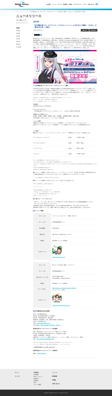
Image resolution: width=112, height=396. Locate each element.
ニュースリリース (24, 11)
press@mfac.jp (41, 353)
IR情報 (70, 4)
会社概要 (36, 374)
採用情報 (65, 4)
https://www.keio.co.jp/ (43, 323)
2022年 (18, 38)
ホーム (17, 372)
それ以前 (18, 47)
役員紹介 (36, 378)
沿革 (35, 382)
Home (17, 11)
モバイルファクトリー (22, 22)
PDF (85, 30)
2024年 (18, 33)
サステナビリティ (77, 4)
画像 (93, 30)
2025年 (18, 30)
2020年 (18, 44)
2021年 (18, 41)
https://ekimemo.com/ (58, 257)
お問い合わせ (91, 4)
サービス (60, 4)
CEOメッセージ (38, 376)
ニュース (54, 4)
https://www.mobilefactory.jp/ (45, 339)
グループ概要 (37, 384)
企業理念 (36, 380)
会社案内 (48, 4)
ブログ (84, 4)
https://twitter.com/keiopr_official (50, 325)
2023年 (18, 36)
